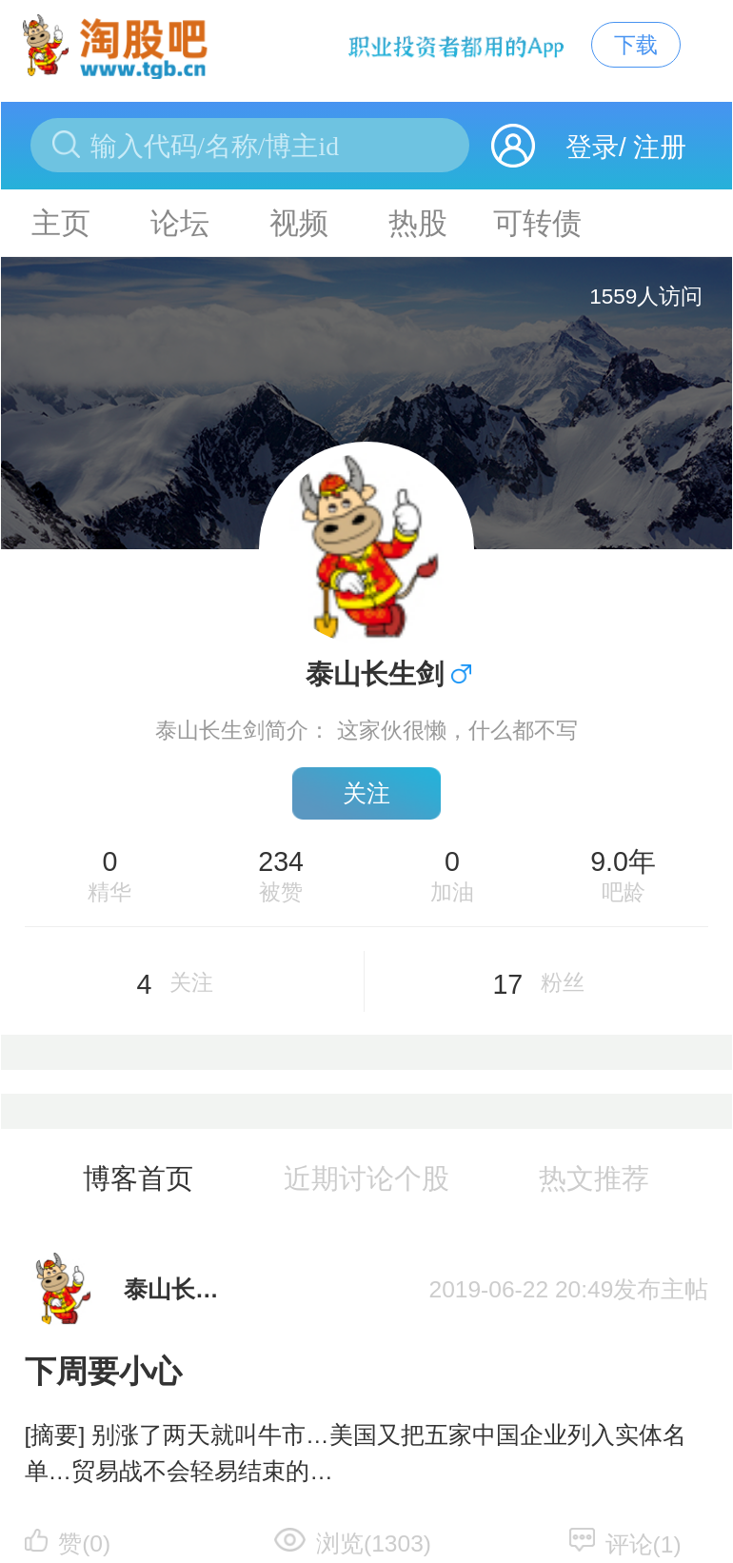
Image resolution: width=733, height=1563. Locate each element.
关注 (366, 793)
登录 (592, 147)
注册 (659, 147)
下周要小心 (103, 1371)
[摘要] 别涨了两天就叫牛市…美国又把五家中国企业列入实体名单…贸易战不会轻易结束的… (355, 1453)
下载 (636, 44)
